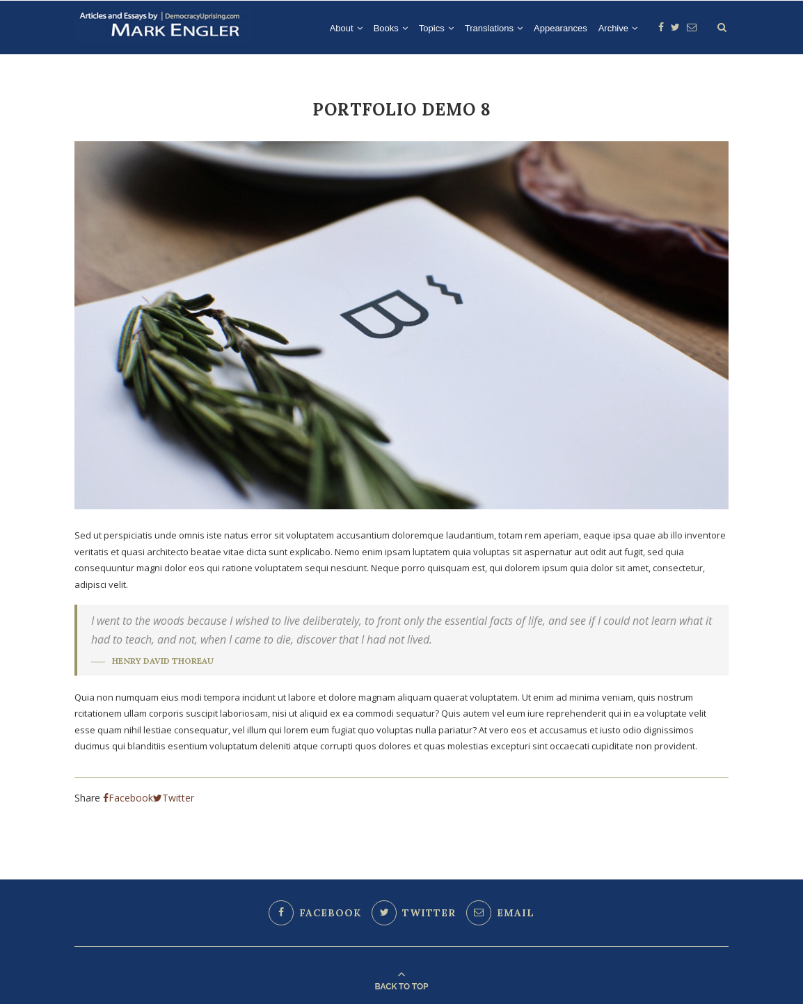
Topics (432, 28)
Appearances (560, 28)
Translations (489, 28)
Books (386, 28)
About (341, 28)
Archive (613, 28)
